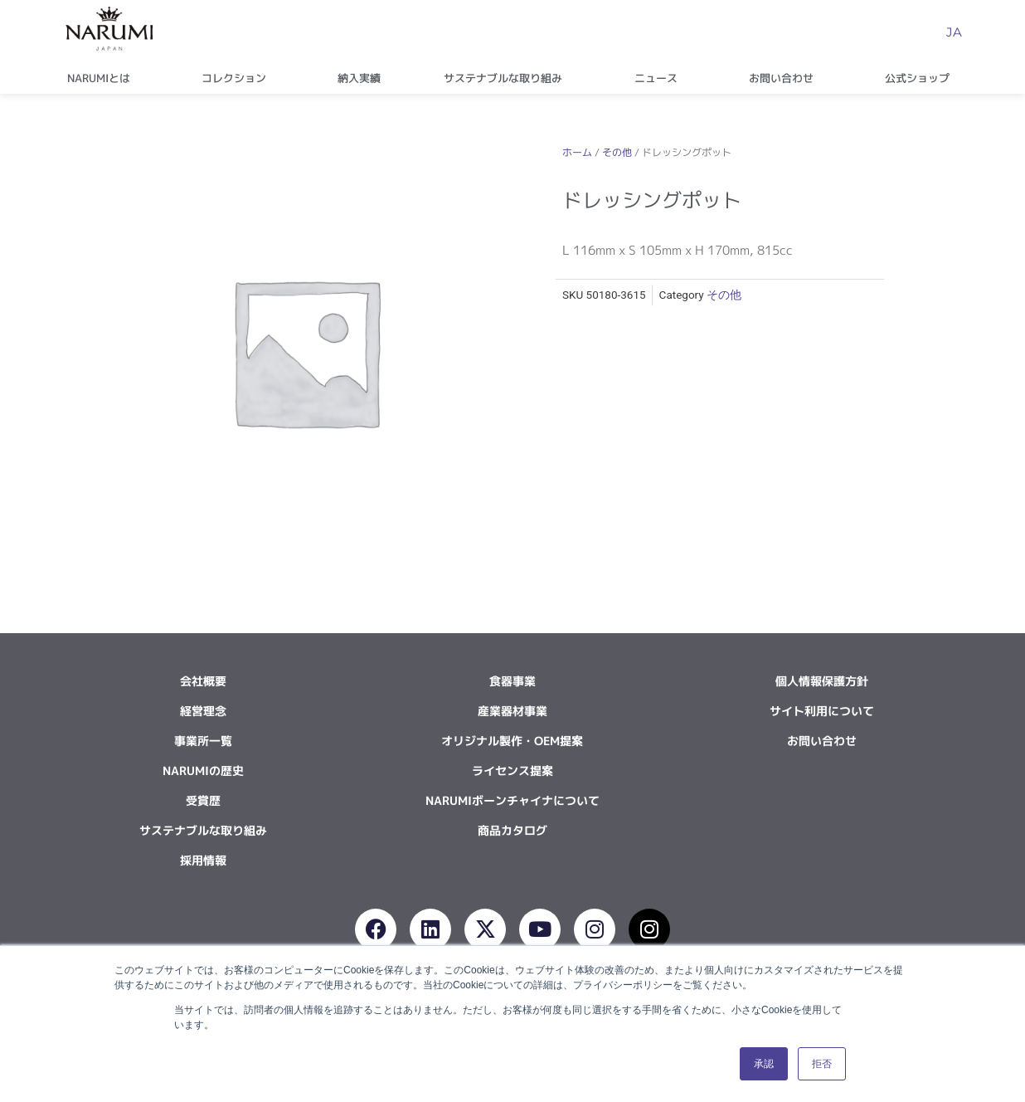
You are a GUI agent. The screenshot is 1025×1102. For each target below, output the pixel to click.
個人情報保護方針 (821, 681)
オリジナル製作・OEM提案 (512, 740)
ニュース (660, 78)
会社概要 (203, 681)
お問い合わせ (785, 78)
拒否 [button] (822, 1064)
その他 (617, 152)
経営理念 (203, 711)
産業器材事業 (512, 711)
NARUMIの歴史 (203, 770)
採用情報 (203, 860)
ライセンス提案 (512, 770)
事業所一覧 (203, 740)
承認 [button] (764, 1064)
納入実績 (359, 78)
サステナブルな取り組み (507, 78)
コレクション (238, 78)
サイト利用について (822, 711)
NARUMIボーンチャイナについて (512, 800)
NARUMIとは (102, 78)
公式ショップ (921, 78)
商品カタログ (512, 830)
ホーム (577, 152)
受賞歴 (203, 800)
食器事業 (512, 681)
